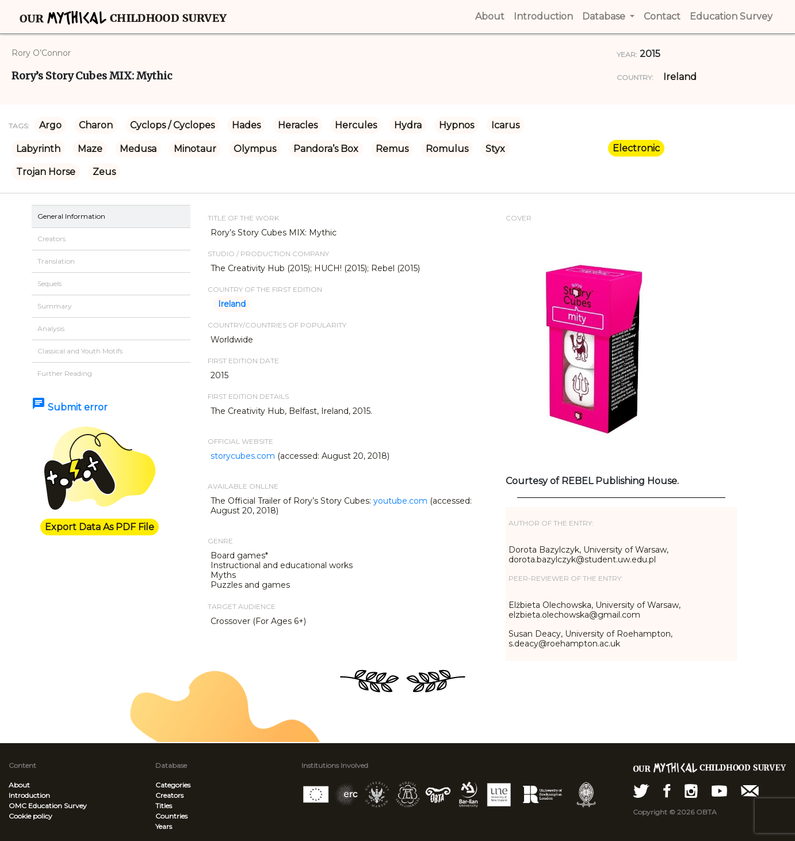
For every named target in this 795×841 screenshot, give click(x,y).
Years (163, 826)
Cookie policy (30, 816)
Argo (50, 125)
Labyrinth (38, 148)
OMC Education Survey (48, 805)
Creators (169, 795)
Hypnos (456, 125)
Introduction (29, 795)
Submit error (70, 407)
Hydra (408, 125)
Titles (163, 805)
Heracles (298, 125)
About (19, 785)
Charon (96, 125)
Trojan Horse (45, 171)
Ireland (680, 76)
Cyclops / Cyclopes (172, 125)
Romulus (447, 148)
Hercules (356, 125)
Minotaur (195, 148)
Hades (246, 125)
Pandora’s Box (325, 148)
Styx (495, 148)
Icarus (505, 125)
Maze (90, 148)
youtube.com (400, 501)
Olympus (255, 148)
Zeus (104, 171)
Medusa (138, 148)
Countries (171, 816)
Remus (392, 148)
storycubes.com (243, 456)
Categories (172, 785)
